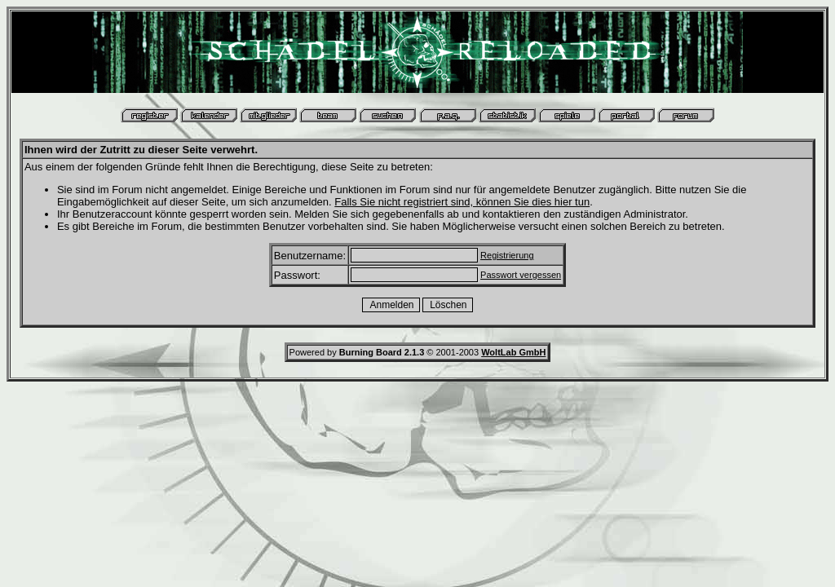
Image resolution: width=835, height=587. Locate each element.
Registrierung (506, 255)
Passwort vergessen (520, 275)
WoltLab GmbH (513, 352)
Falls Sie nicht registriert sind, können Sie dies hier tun (462, 202)
